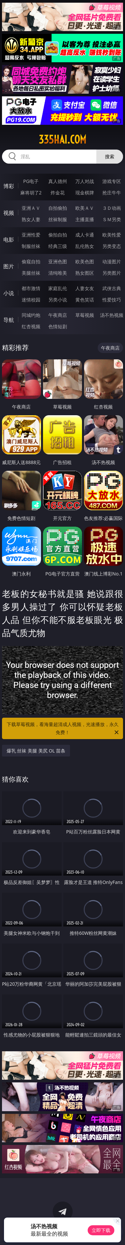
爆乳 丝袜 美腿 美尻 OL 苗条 (36, 750)
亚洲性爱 (31, 235)
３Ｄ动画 (111, 208)
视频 (8, 212)
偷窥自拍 (31, 261)
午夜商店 (57, 315)
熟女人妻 (31, 219)
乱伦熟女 (84, 246)
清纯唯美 (57, 273)
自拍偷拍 (57, 208)
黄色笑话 (84, 299)
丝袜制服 (57, 219)
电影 (8, 239)
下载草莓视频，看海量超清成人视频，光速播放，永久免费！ (63, 728)
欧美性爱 (111, 235)
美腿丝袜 (31, 273)
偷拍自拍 (57, 235)
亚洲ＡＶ (31, 208)
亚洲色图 (57, 261)
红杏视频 (31, 326)
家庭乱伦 (57, 288)
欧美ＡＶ (84, 208)
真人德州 (57, 181)
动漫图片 (111, 261)
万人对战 (84, 181)
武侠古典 (111, 288)
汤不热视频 (111, 315)
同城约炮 (31, 315)
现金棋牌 (84, 192)
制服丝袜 (31, 246)
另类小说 (57, 299)
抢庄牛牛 (111, 192)
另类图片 (111, 273)
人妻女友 (84, 288)
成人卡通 (84, 235)
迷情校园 (31, 299)
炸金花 (58, 192)
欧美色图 (84, 261)
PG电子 (31, 181)
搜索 (109, 156)
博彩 (8, 186)
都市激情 (31, 288)
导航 (8, 320)
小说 (8, 293)
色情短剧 (57, 326)
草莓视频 (84, 315)
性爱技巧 (111, 299)
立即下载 (101, 1230)
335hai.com (62, 139)
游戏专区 (111, 181)
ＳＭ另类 (111, 219)
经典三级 (57, 246)
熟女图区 (84, 273)
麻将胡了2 (31, 192)
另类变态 (111, 246)
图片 (8, 266)
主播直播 (84, 219)
